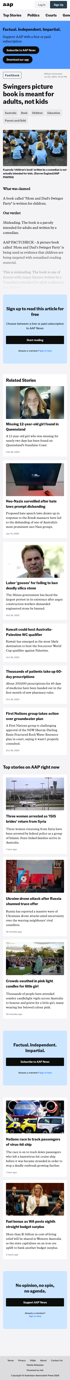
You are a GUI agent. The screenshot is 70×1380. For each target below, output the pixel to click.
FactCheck (12, 75)
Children (37, 113)
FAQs (33, 1360)
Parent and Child (15, 120)
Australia (10, 113)
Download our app (18, 59)
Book (24, 113)
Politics (33, 15)
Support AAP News (35, 1302)
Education (53, 113)
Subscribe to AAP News (21, 50)
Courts (51, 15)
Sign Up (58, 5)
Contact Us (57, 1360)
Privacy (22, 1360)
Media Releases (35, 1365)
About (43, 1360)
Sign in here (45, 351)
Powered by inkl (35, 1370)
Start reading (35, 340)
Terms (10, 1360)
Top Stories (12, 15)
